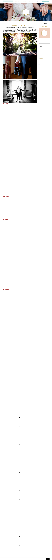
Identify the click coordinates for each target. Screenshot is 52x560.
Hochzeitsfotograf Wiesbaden (7, 539)
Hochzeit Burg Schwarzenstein (29, 540)
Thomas (19, 1)
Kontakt (29, 1)
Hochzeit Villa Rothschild (13, 538)
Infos (32, 1)
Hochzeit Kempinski (6, 538)
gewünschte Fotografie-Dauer (42, 48)
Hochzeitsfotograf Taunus (20, 538)
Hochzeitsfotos (24, 1)
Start (16, 1)
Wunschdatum (40, 46)
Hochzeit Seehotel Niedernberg (11, 540)
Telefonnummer (41, 44)
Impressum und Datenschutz (25, 557)
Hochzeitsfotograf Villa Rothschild (29, 538)
